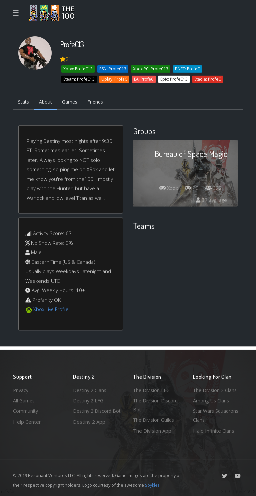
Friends (100, 102)
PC (190, 189)
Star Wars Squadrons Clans (217, 415)
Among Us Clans (211, 399)
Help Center (27, 421)
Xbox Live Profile (51, 310)
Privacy (21, 388)
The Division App (152, 430)
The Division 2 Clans (216, 388)
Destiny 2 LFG (89, 399)
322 (213, 189)
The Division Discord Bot (156, 404)
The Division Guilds (154, 419)
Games (73, 102)
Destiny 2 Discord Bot (93, 415)
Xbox (167, 189)
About (48, 102)
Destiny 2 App (89, 430)
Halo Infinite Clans (213, 430)
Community (26, 410)
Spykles (153, 485)
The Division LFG (152, 388)
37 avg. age (211, 201)
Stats (24, 102)
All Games (24, 399)
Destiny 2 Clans (90, 388)
